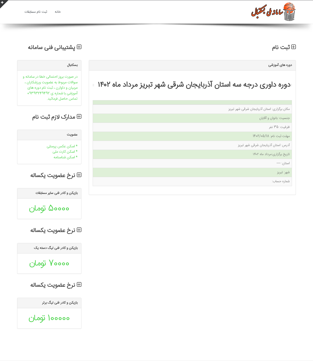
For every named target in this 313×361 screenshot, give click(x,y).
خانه (58, 12)
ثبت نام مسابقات (35, 12)
